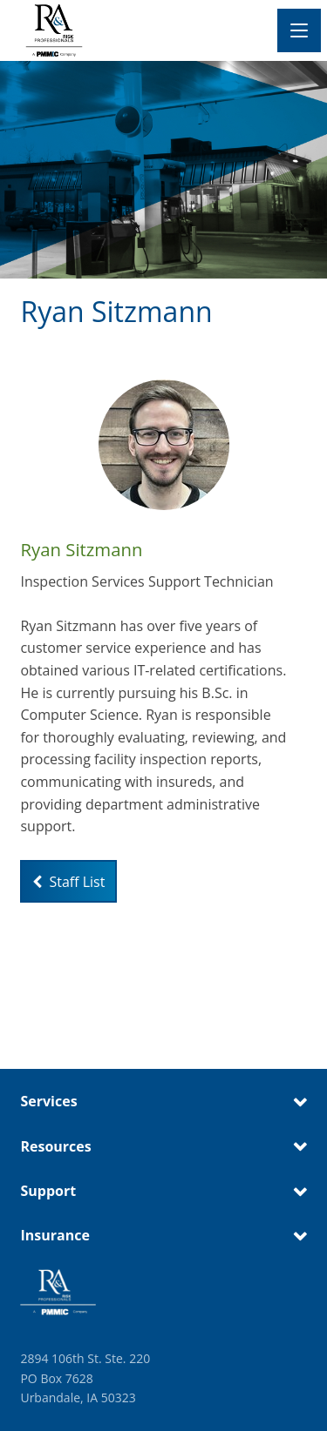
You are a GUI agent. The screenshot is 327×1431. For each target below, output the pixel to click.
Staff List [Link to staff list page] (68, 881)
